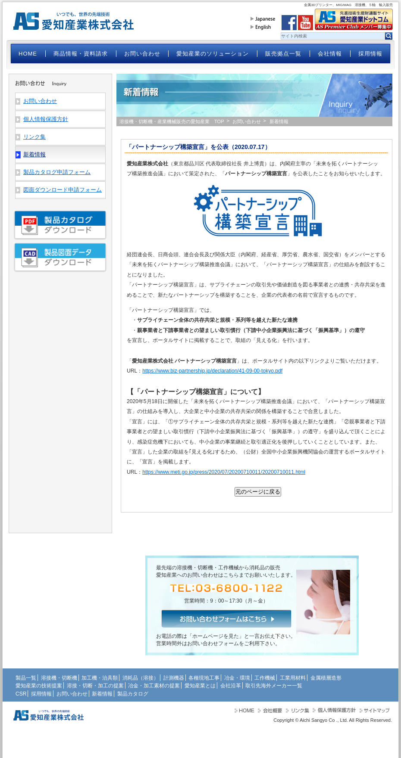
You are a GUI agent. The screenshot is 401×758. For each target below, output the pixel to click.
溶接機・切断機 (59, 678)
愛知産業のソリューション (212, 53)
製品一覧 (26, 678)
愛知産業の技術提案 (39, 686)
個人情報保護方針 (45, 119)
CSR (21, 694)
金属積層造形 (325, 678)
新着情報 (102, 694)
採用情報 (370, 53)
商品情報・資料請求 (80, 53)
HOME (28, 53)
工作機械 (264, 678)
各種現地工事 (203, 678)
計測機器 (173, 678)
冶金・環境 (237, 678)
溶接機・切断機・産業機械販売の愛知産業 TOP (171, 121)
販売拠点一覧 (283, 53)
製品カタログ (132, 694)
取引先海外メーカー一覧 (273, 686)
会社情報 (330, 53)
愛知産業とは (200, 686)
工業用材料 (293, 678)
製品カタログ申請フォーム (57, 172)
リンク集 (34, 137)
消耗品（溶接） (140, 678)
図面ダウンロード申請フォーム (62, 189)
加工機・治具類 (99, 678)
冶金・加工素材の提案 (154, 686)
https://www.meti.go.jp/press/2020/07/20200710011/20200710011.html (223, 472)
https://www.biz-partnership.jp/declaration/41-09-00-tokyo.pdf (212, 371)
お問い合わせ (142, 53)
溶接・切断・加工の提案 (95, 686)
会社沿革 (230, 686)
